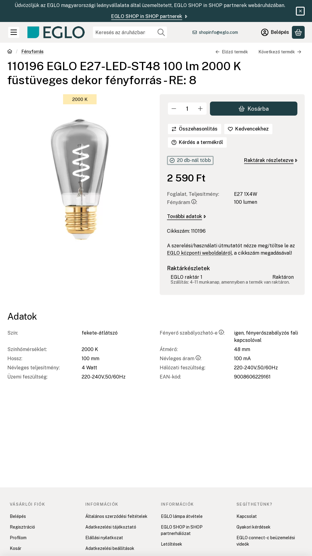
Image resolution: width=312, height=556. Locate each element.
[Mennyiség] (187, 108)
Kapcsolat (246, 516)
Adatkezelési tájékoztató (110, 527)
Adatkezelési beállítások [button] (109, 548)
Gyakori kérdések (253, 527)
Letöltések (171, 544)
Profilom (18, 537)
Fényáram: (182, 203)
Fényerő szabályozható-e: (192, 333)
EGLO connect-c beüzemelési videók (265, 541)
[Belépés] (275, 32)
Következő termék (279, 51)
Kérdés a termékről (197, 142)
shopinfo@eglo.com (218, 32)
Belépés (18, 516)
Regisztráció (22, 527)
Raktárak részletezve (270, 160)
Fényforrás (32, 51)
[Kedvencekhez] (248, 129)
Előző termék (231, 51)
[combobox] (130, 32)
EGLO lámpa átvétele (182, 516)
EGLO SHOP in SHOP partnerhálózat (182, 530)
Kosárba (254, 109)
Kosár (15, 548)
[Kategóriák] (13, 32)
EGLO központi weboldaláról (199, 253)
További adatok (186, 217)
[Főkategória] (9, 52)
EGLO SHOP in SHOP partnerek (149, 16)
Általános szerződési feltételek (116, 516)
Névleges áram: (180, 358)
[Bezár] (300, 11)
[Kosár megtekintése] (298, 32)
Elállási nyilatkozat (104, 537)
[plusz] (200, 108)
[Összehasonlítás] (194, 129)
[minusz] (173, 108)
